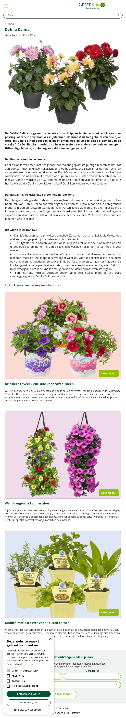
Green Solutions (54, 712)
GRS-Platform (73, 712)
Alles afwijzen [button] (29, 702)
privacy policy (84, 666)
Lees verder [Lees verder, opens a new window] (27, 664)
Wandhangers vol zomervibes (27, 503)
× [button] (50, 639)
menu (5, 5)
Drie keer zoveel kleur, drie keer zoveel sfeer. (39, 384)
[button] (29, 709)
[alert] (28, 675)
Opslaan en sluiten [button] (29, 693)
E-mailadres (92, 671)
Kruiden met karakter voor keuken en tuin (37, 623)
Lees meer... (108, 373)
